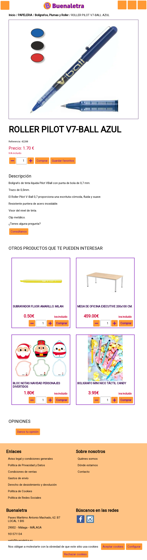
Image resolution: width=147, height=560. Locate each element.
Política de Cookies (20, 491)
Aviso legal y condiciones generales (30, 458)
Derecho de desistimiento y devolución (32, 484)
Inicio (12, 15)
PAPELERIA (25, 15)
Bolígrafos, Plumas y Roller (52, 15)
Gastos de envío (18, 478)
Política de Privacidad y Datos (26, 465)
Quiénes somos (88, 458)
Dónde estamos (88, 465)
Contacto (84, 471)
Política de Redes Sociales (24, 497)
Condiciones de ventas (22, 471)
